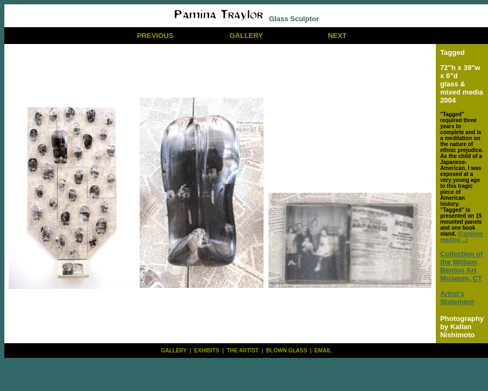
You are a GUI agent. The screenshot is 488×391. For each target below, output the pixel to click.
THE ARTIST (243, 351)
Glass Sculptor (245, 19)
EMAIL (323, 351)
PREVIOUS (155, 35)
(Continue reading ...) (461, 237)
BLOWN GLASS (286, 351)
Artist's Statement (457, 297)
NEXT (337, 35)
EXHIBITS (206, 351)
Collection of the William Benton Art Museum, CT (461, 266)
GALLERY (246, 35)
